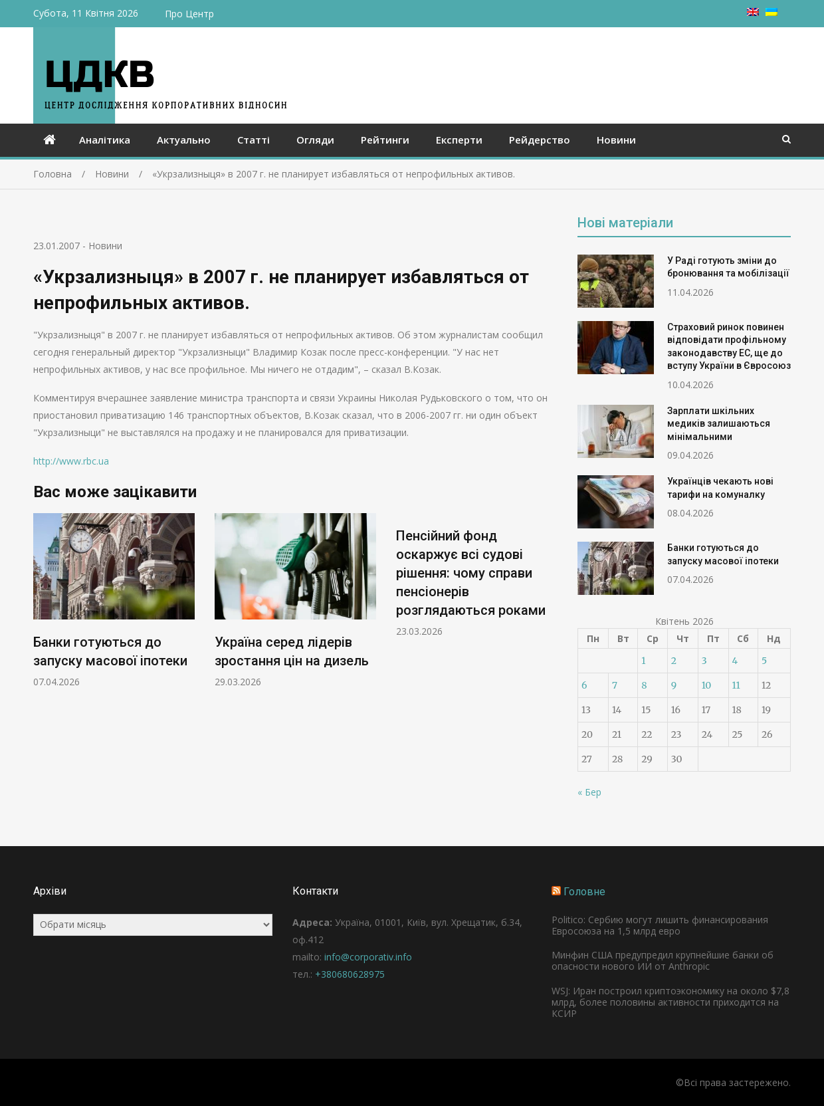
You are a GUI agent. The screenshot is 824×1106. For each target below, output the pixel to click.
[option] (114, 600)
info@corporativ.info (368, 956)
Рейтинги (385, 139)
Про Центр (189, 13)
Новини (616, 139)
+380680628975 (350, 974)
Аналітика (104, 139)
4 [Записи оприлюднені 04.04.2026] (735, 661)
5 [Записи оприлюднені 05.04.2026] (764, 661)
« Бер (589, 792)
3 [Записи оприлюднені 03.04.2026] (704, 661)
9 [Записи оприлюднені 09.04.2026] (673, 685)
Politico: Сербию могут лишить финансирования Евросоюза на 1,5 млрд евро (660, 925)
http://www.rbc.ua (71, 461)
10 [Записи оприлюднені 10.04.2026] (707, 685)
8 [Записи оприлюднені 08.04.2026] (644, 685)
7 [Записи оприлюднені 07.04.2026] (614, 685)
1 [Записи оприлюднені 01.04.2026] (643, 661)
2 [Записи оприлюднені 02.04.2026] (673, 661)
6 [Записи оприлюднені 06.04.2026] (584, 685)
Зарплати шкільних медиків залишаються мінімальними (718, 423)
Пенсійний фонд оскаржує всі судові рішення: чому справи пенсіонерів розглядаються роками (471, 573)
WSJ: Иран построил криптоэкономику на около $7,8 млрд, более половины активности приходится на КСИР (670, 1002)
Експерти (459, 139)
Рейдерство (539, 139)
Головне (584, 891)
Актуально (184, 139)
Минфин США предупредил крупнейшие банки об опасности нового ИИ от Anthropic (662, 960)
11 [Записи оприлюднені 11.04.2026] (736, 685)
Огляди (315, 139)
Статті (253, 139)
